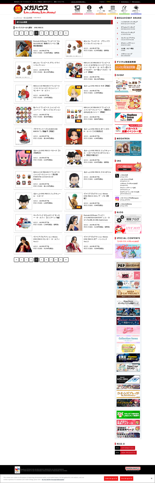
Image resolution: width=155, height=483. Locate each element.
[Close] (151, 479)
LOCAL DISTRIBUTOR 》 (78, 2)
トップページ (18, 17)
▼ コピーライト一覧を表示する (26, 474)
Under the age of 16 (111, 479)
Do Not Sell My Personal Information (53, 480)
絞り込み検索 (28, 17)
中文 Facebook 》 (136, 1)
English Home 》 (125, 1)
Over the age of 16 (126, 479)
